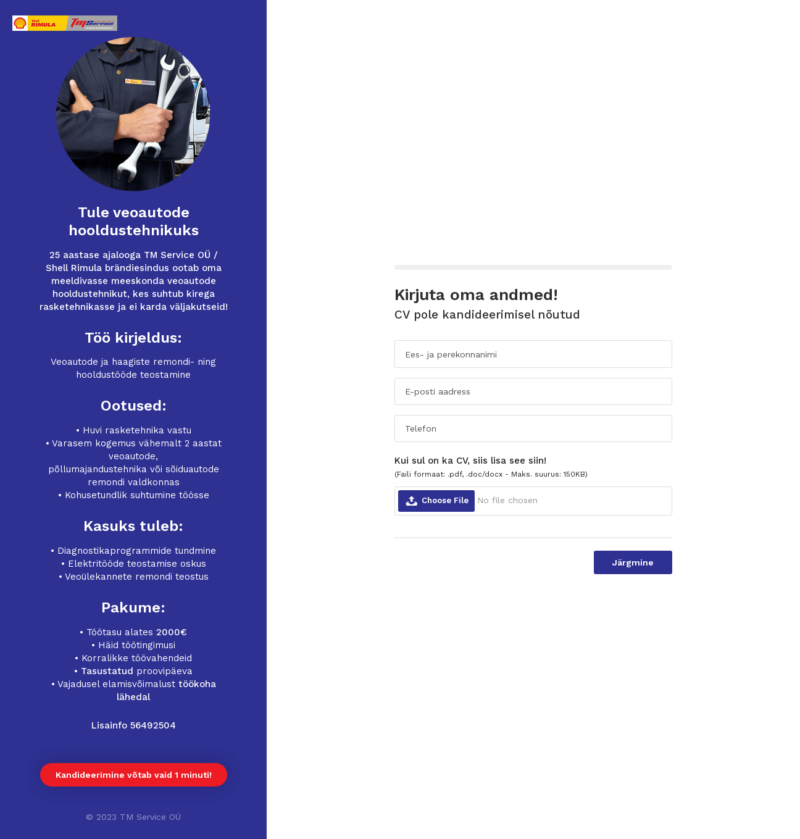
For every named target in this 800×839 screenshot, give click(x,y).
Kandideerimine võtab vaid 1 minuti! (134, 775)
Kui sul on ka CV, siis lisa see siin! (491, 466)
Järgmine (633, 562)
